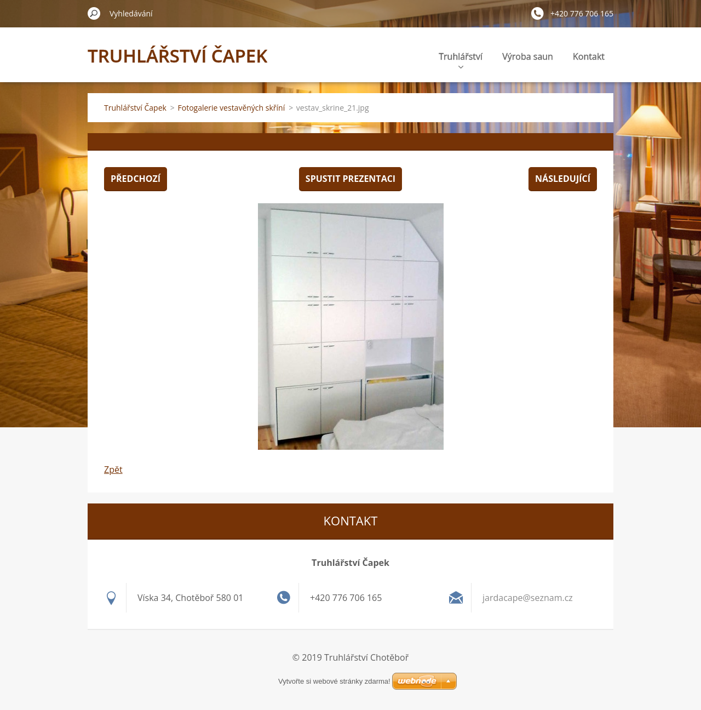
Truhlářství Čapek (135, 107)
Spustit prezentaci (350, 179)
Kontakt (589, 56)
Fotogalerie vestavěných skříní (231, 107)
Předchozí (135, 179)
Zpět (113, 469)
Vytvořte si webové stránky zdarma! (334, 681)
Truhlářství (460, 59)
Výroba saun (527, 56)
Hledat (94, 13)
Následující (562, 179)
